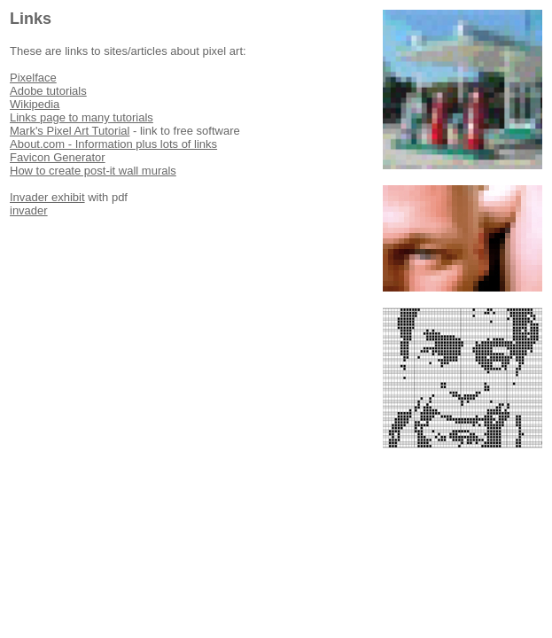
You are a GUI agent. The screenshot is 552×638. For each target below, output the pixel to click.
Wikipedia (34, 104)
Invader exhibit (47, 197)
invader (29, 210)
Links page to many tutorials (81, 117)
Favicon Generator (57, 157)
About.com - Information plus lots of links (113, 144)
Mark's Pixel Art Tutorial (69, 130)
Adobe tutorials (48, 90)
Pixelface (33, 77)
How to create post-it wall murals (93, 170)
